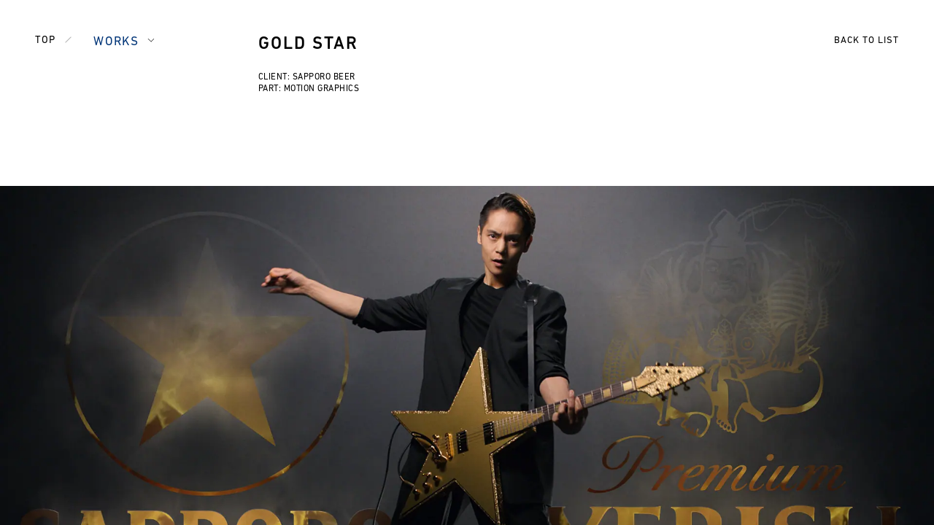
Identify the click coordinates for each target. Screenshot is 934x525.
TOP (45, 40)
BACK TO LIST (866, 40)
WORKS (116, 42)
